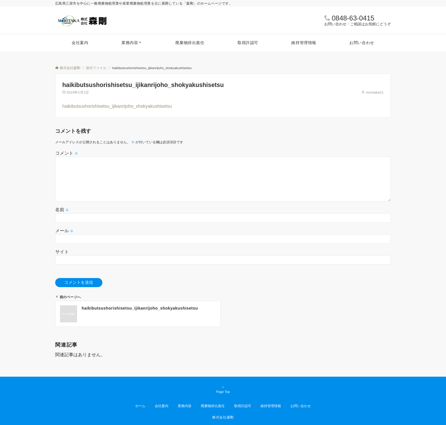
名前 (62, 209)
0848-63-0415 (353, 18)
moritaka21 (375, 92)
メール (64, 230)
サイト (62, 251)
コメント (66, 153)
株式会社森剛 (223, 417)
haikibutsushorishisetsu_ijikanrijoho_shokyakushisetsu (117, 106)
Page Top (223, 389)
